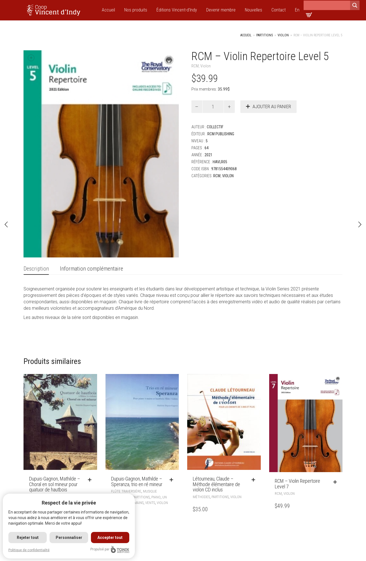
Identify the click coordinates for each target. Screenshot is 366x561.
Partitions (264, 35)
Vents (150, 503)
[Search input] (327, 5)
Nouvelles (253, 10)
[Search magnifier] (355, 5)
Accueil (108, 10)
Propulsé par (110, 549)
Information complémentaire (91, 268)
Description (36, 268)
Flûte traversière (126, 491)
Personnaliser (69, 537)
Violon (283, 35)
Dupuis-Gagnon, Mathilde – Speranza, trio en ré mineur (136, 481)
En (297, 10)
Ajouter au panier (272, 106)
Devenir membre (221, 10)
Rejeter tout (28, 537)
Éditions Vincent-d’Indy (176, 10)
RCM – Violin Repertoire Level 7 (297, 483)
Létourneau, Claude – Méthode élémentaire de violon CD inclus (216, 484)
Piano (156, 497)
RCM (195, 66)
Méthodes (201, 497)
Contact (278, 10)
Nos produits (135, 10)
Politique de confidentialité (29, 550)
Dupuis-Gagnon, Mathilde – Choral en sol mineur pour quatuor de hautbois (54, 484)
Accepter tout (110, 537)
